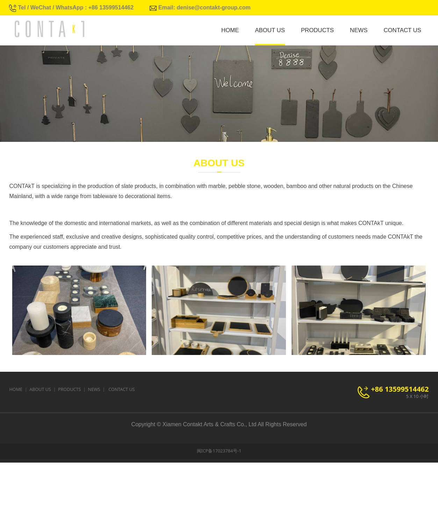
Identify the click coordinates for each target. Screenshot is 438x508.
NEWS (358, 30)
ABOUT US (270, 30)
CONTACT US (402, 30)
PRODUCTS (317, 30)
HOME (230, 30)
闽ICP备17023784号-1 (219, 496)
